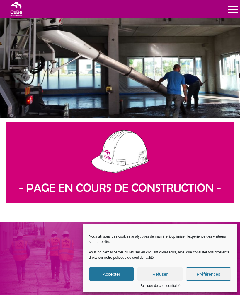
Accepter (111, 274)
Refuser (160, 274)
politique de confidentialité (133, 257)
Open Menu (233, 9)
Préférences (208, 274)
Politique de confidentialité (159, 286)
